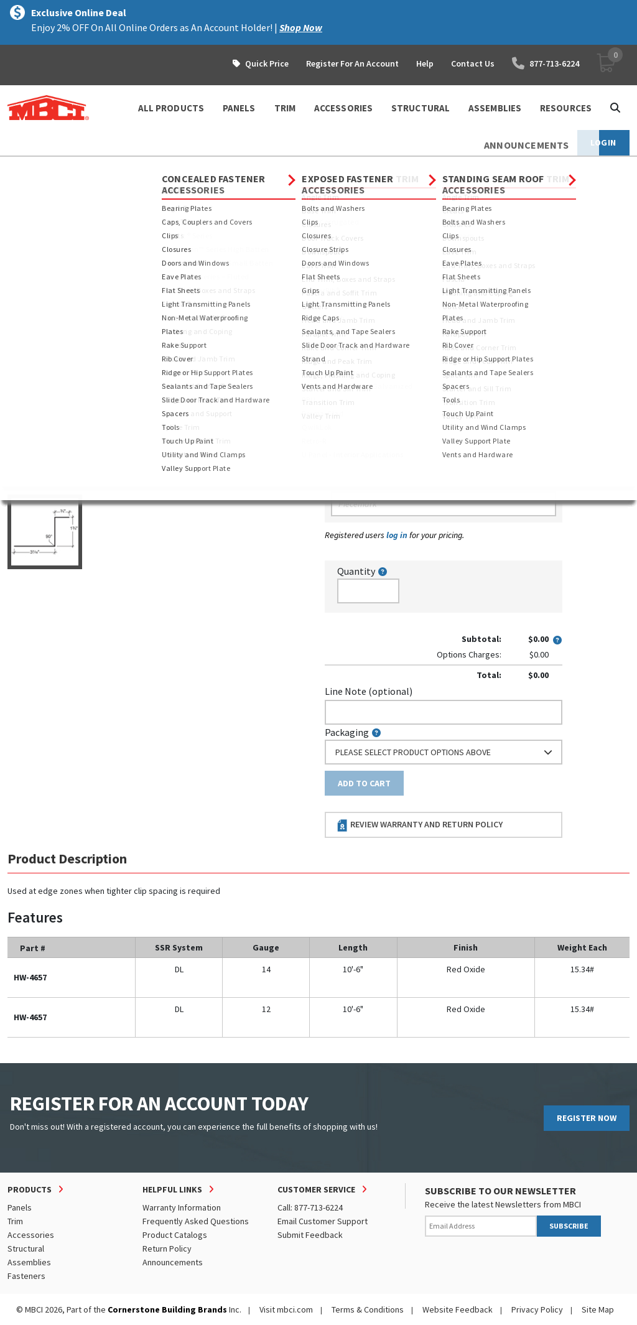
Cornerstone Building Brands (167, 1309)
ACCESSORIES (343, 108)
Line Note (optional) (368, 691)
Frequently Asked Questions (195, 1221)
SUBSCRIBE (568, 1225)
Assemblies (29, 1262)
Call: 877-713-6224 (310, 1207)
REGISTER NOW (586, 1117)
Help (425, 63)
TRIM (284, 108)
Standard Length (360, 252)
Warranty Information (181, 1207)
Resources (566, 108)
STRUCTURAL (420, 108)
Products (61, 168)
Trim (15, 1221)
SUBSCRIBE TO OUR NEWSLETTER (500, 1190)
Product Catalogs (174, 1234)
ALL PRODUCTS (171, 108)
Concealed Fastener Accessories (223, 168)
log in (396, 535)
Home (18, 168)
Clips (312, 168)
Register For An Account (352, 63)
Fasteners (26, 1275)
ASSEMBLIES (494, 108)
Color (336, 360)
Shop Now (300, 27)
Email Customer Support (322, 1221)
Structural (25, 1248)
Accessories (119, 168)
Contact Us (473, 63)
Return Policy (167, 1248)
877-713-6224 (545, 63)
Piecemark (353, 483)
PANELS (239, 108)
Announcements (172, 1262)
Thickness (346, 306)
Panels (19, 1207)
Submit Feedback (310, 1234)
